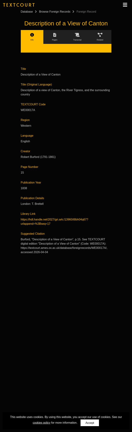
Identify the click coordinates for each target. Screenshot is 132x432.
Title (23, 68)
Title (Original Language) (36, 84)
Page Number (29, 166)
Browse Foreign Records (54, 11)
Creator (25, 151)
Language (27, 135)
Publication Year (31, 182)
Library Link (28, 213)
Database (27, 11)
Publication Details (32, 198)
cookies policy (41, 422)
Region (25, 120)
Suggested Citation (33, 233)
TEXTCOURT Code (33, 104)
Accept (89, 422)
